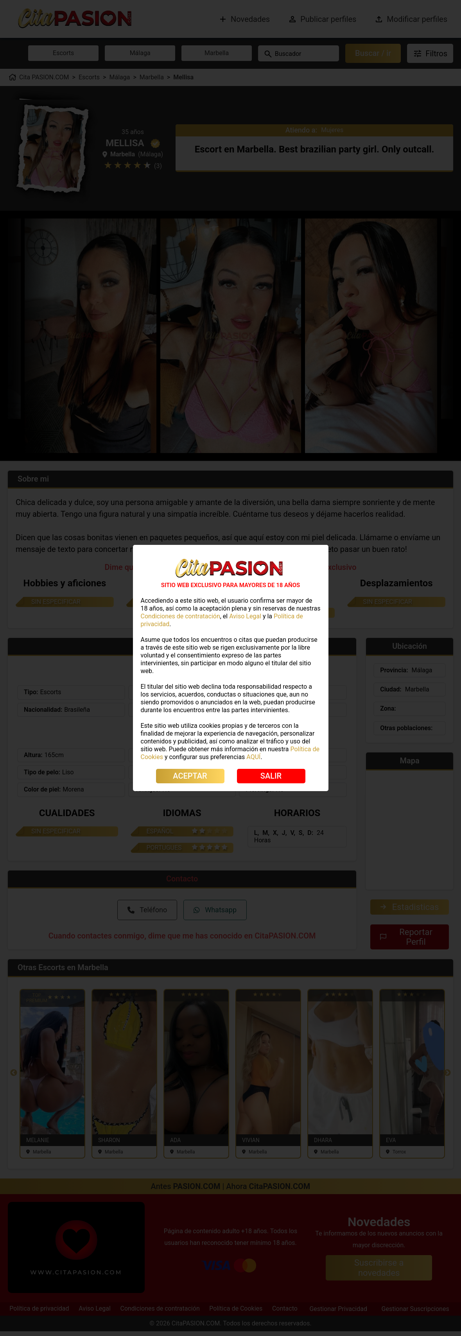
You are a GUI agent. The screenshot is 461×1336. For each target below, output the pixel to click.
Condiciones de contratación (180, 616)
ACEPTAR (190, 776)
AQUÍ (253, 757)
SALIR (271, 776)
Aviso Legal (245, 616)
